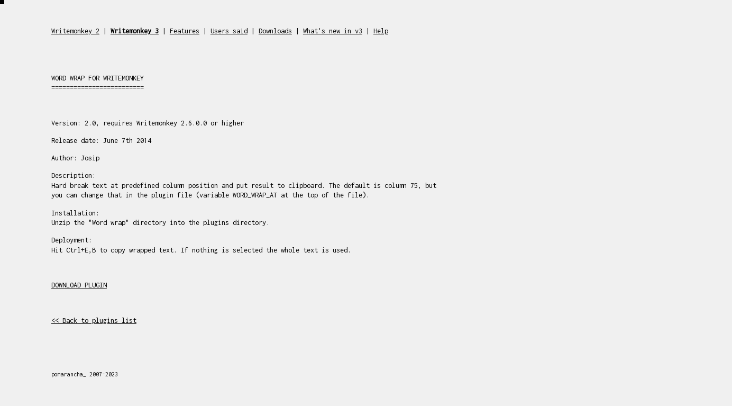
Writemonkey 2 (75, 31)
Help (380, 31)
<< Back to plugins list (93, 320)
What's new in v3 (332, 31)
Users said (229, 31)
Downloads (275, 31)
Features (184, 31)
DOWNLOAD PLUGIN (79, 285)
